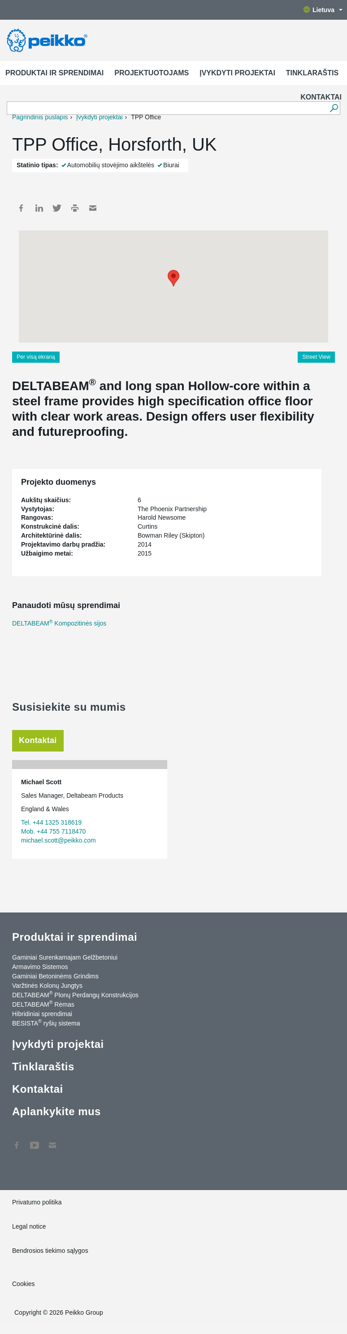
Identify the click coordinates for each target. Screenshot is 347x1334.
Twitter (56, 208)
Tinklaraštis (312, 73)
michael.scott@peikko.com (58, 840)
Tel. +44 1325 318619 (51, 822)
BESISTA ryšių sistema (46, 1023)
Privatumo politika (37, 1202)
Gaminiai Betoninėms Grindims (55, 976)
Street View (316, 357)
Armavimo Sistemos (40, 966)
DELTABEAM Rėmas (43, 1004)
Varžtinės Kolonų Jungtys (47, 985)
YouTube (34, 1140)
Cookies (23, 1283)
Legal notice (29, 1226)
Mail (92, 208)
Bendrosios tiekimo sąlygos (50, 1250)
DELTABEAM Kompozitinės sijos (59, 623)
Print (74, 208)
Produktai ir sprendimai (54, 73)
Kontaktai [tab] (38, 740)
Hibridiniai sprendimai (42, 1013)
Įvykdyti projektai (237, 73)
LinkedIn (39, 208)
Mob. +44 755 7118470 (53, 831)
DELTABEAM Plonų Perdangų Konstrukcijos (75, 995)
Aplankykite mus (56, 1111)
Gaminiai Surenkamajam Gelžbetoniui (64, 957)
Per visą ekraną (36, 357)
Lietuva (323, 9)
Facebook (21, 208)
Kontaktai (321, 97)
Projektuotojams (151, 73)
